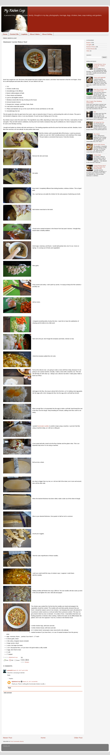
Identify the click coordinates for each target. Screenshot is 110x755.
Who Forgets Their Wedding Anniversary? (94, 101)
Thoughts (89, 44)
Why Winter (97, 134)
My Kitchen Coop (14, 10)
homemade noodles (43, 426)
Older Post (78, 738)
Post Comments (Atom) (17, 741)
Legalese (24, 34)
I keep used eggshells (100, 77)
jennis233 (10, 670)
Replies (11, 678)
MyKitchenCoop (16, 681)
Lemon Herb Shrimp (99, 144)
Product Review (90, 48)
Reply (8, 675)
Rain (95, 112)
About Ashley (47, 34)
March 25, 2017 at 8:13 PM (20, 670)
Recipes (27, 662)
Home (5, 34)
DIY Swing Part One (99, 122)
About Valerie (35, 34)
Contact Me (14, 34)
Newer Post (7, 738)
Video (88, 51)
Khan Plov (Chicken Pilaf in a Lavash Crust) (100, 90)
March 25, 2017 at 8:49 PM (30, 681)
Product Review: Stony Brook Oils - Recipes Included (100, 65)
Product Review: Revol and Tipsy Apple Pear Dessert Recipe (100, 167)
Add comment (8, 693)
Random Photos (90, 46)
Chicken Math (97, 155)
